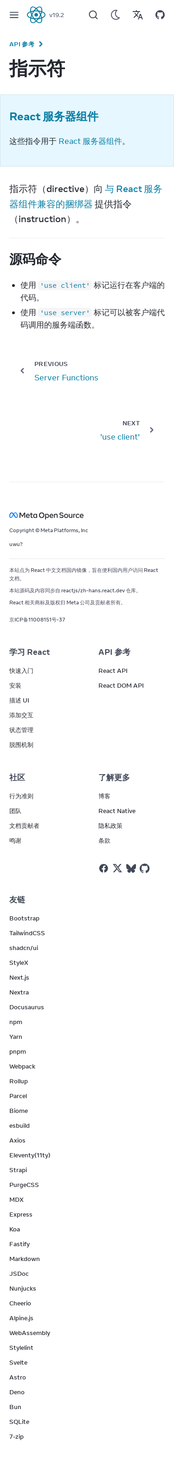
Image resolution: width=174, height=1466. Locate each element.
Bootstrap (24, 918)
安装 (15, 685)
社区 (17, 777)
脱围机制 (21, 744)
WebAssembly (29, 1332)
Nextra (19, 992)
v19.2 (56, 15)
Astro (17, 1377)
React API (113, 670)
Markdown (24, 1258)
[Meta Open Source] (87, 515)
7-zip (16, 1436)
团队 (15, 810)
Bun (15, 1406)
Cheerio (20, 1303)
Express (20, 1214)
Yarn (15, 1036)
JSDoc (19, 1273)
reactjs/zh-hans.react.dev (93, 590)
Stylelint (21, 1347)
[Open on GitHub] (160, 15)
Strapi (18, 1170)
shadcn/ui (23, 947)
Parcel (18, 1096)
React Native (116, 810)
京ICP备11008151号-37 (37, 619)
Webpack (22, 1066)
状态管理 (21, 729)
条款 (104, 840)
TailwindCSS (27, 933)
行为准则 (21, 796)
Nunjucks (22, 1288)
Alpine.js (21, 1318)
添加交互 (21, 715)
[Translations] (138, 15)
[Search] (93, 15)
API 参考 (21, 44)
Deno (17, 1392)
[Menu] (14, 15)
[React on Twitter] (117, 868)
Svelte (18, 1362)
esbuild (19, 1125)
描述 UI (19, 700)
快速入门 (21, 670)
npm (15, 1021)
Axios (17, 1140)
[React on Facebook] (103, 868)
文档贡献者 (24, 825)
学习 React (29, 652)
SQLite (19, 1421)
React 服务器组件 (90, 141)
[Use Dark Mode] (115, 15)
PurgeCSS (24, 1184)
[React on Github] (146, 869)
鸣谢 (15, 840)
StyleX (18, 962)
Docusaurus (26, 1007)
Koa (14, 1229)
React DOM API (121, 685)
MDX (16, 1199)
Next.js (19, 977)
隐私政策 (110, 825)
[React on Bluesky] (131, 868)
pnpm (17, 1051)
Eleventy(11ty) (30, 1155)
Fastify (19, 1244)
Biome (18, 1110)
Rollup (18, 1081)
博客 (104, 796)
